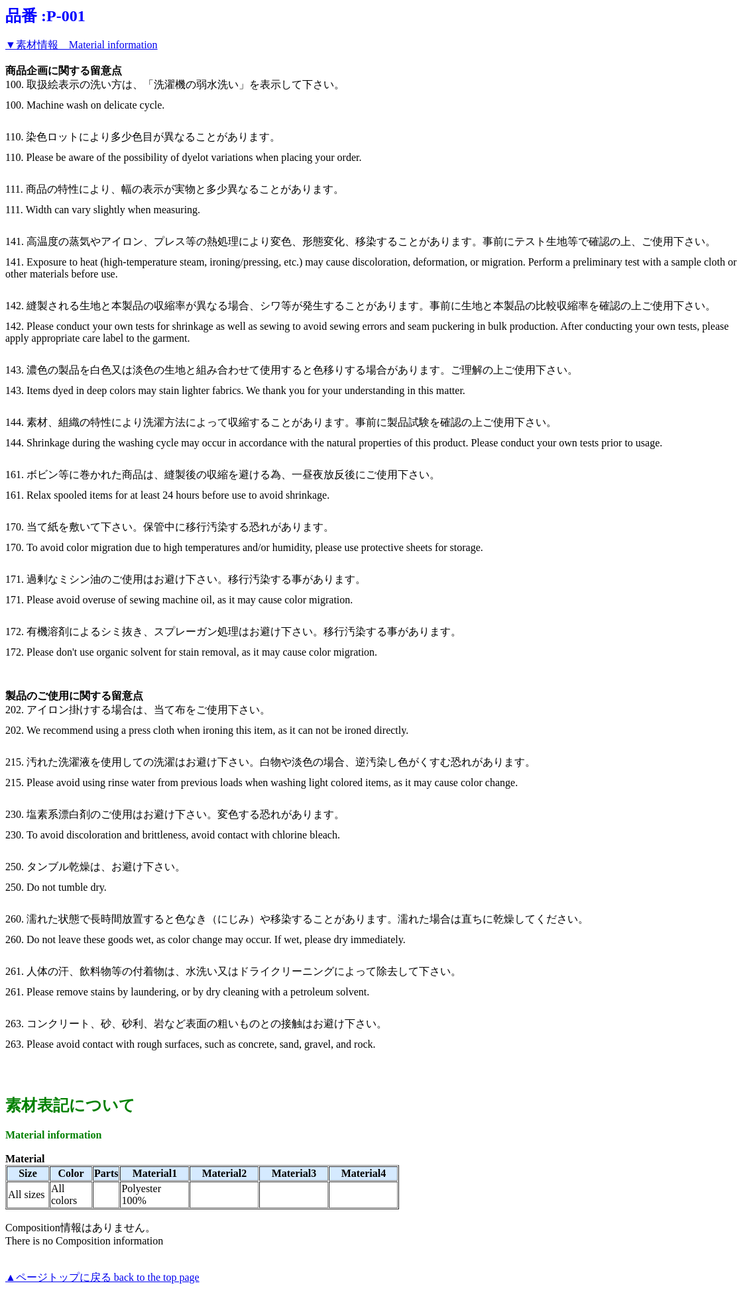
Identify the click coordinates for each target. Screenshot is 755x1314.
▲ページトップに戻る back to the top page (102, 1277)
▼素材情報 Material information (81, 44)
